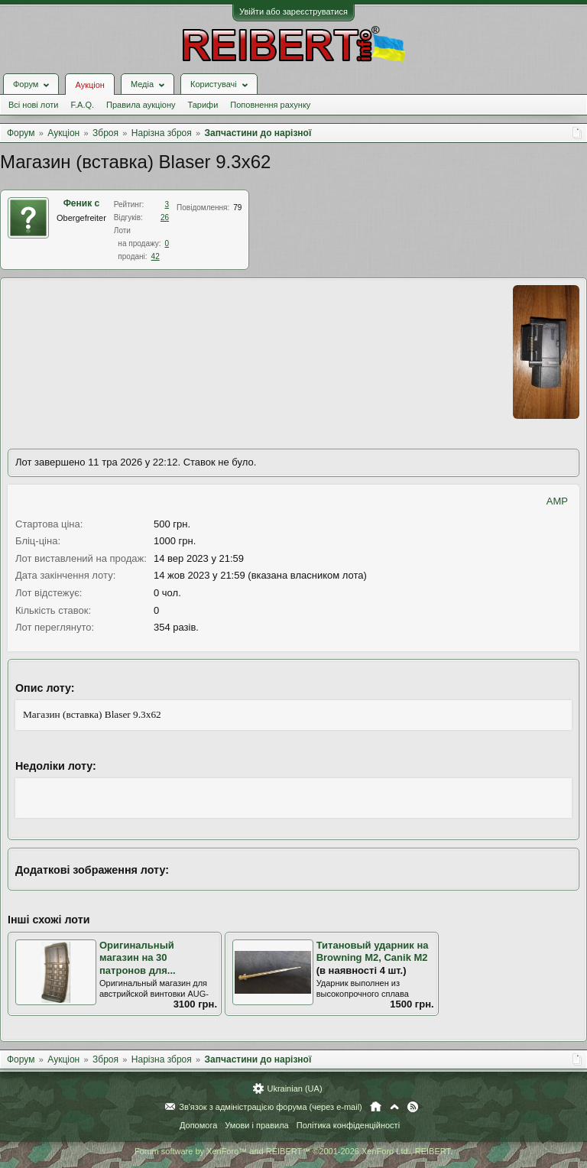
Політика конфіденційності (348, 1125)
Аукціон (89, 84)
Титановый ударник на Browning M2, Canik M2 (372, 951)
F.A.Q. (82, 104)
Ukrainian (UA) (294, 1088)
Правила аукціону (140, 104)
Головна (375, 1106)
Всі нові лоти (33, 104)
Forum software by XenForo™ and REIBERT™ (293, 1151)
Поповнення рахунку (270, 104)
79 (237, 207)
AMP (557, 501)
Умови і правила (256, 1125)
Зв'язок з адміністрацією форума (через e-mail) (270, 1106)
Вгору (394, 1106)
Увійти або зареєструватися (293, 11)
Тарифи (203, 104)
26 (165, 217)
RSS (412, 1106)
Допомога (198, 1125)
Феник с (81, 203)
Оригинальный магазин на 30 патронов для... (137, 957)
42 (155, 256)
